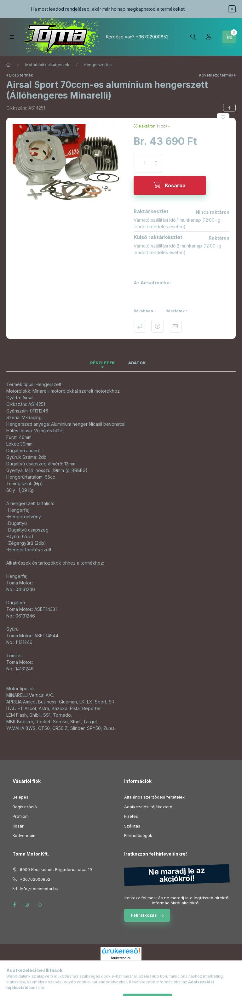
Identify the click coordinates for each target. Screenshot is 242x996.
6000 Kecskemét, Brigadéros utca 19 (56, 869)
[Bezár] (232, 9)
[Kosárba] (170, 185)
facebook (14, 904)
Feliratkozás (144, 915)
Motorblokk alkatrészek (47, 64)
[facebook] (229, 107)
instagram (27, 904)
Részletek (175, 311)
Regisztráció (25, 806)
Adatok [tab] (137, 363)
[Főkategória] (8, 65)
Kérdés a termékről (157, 326)
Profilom (21, 816)
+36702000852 (152, 36)
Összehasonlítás (140, 326)
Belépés (20, 797)
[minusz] (155, 168)
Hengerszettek (98, 64)
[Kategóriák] (12, 37)
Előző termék (21, 75)
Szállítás (132, 825)
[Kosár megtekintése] (229, 37)
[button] (67, 164)
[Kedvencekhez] (223, 117)
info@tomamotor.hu (39, 888)
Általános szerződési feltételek (154, 797)
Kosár (18, 825)
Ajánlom (175, 326)
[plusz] (155, 158)
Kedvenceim (25, 835)
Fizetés (131, 816)
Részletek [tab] (102, 363)
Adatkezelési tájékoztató (148, 806)
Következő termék (216, 75)
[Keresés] (193, 37)
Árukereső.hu (121, 958)
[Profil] (209, 37)
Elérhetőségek (138, 835)
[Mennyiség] (144, 163)
